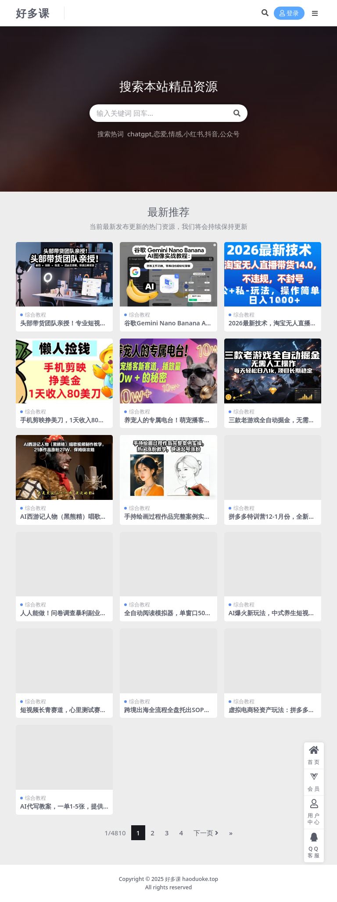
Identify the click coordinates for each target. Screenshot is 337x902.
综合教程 (35, 314)
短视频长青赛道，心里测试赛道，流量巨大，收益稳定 (60, 713)
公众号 (230, 133)
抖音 (211, 133)
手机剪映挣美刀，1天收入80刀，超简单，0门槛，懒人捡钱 (62, 423)
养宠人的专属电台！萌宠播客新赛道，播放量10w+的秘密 (167, 423)
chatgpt (139, 133)
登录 (289, 13)
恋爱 (160, 133)
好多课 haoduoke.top (191, 879)
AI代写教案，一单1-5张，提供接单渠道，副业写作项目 (61, 810)
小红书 (193, 133)
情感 (175, 133)
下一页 (206, 832)
